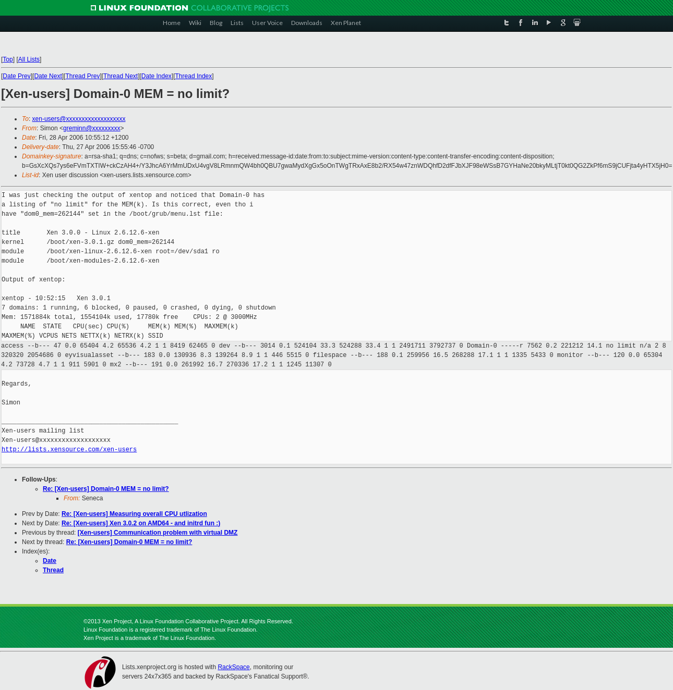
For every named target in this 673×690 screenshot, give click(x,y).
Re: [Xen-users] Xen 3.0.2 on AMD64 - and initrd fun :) (141, 523)
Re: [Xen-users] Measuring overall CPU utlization (134, 514)
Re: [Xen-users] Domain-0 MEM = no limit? (106, 488)
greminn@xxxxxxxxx (92, 128)
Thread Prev (82, 76)
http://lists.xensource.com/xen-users (69, 449)
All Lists (29, 59)
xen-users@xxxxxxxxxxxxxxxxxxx (79, 118)
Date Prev (16, 76)
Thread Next (120, 76)
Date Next (48, 76)
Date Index (156, 76)
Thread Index (193, 76)
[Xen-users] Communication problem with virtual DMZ (158, 532)
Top (8, 59)
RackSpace (233, 667)
